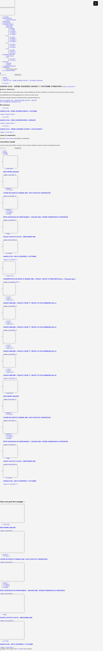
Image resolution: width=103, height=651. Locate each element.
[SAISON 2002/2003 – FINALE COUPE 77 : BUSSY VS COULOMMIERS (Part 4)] (9, 361)
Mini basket (9, 27)
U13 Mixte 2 (13, 40)
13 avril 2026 (12, 259)
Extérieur (8, 64)
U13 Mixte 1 (13, 38)
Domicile (8, 63)
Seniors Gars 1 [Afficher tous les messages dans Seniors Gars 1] (10, 275)
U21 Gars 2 (13, 60)
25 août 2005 (11, 306)
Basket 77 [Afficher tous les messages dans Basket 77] (9, 188)
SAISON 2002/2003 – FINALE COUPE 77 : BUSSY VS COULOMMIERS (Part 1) (29, 303)
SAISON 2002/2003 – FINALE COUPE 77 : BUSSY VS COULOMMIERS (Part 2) (29, 327)
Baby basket (9, 25)
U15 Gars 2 (13, 47)
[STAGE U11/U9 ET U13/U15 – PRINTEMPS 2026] (10, 226)
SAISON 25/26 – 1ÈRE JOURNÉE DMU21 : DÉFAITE (18, 120)
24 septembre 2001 (13, 282)
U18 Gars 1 (13, 51)
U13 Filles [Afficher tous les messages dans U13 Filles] (9, 253)
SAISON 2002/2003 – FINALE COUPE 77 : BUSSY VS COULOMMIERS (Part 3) (29, 351)
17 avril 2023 (8, 132)
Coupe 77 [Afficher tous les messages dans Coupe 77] (8, 298)
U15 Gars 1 (13, 46)
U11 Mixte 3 (13, 34)
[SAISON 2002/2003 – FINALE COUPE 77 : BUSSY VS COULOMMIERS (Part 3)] (9, 337)
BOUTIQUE (6, 21)
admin (64, 86)
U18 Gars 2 (13, 53)
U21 (7, 57)
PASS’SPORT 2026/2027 (11, 172)
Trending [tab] (5, 154)
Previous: (18, 100)
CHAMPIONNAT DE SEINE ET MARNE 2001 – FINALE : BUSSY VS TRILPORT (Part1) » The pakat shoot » (39, 279)
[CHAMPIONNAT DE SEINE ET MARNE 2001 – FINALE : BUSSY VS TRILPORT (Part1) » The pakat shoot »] (9, 267)
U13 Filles (12, 37)
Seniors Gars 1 (10, 56)
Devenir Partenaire (11, 20)
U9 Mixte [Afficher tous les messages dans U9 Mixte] (8, 214)
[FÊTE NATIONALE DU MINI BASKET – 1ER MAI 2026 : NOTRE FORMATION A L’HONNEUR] (10, 202)
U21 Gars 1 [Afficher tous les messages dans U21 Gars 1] (6, 83)
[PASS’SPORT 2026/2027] (10, 161)
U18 (7, 48)
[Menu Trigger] (95, 3)
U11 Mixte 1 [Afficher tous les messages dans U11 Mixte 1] (9, 189)
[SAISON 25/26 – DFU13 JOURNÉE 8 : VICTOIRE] (10, 246)
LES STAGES (7, 22)
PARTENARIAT (7, 18)
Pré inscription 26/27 (11, 69)
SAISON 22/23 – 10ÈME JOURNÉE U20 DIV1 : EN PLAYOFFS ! (21, 129)
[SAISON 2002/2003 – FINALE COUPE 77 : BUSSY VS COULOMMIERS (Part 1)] (9, 288)
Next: (10, 102)
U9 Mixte (12, 28)
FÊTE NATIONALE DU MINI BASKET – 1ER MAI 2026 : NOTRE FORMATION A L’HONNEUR (35, 217)
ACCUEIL (6, 17)
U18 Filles (12, 50)
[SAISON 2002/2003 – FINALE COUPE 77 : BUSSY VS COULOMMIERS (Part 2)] (9, 312)
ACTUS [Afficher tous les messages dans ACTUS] (8, 297)
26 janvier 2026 (9, 114)
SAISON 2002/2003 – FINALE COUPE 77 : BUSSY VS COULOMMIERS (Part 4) (29, 375)
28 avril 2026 (12, 240)
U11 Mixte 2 (13, 33)
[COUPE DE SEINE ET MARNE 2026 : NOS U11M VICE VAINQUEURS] (10, 181)
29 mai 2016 (70, 86)
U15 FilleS (12, 44)
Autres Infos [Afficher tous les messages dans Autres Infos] (9, 168)
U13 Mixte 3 (13, 41)
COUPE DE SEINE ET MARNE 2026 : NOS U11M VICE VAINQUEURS (27, 193)
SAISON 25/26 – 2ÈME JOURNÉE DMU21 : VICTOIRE (18, 111)
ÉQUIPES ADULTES (8, 54)
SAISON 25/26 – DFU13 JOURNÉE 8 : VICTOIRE (19, 256)
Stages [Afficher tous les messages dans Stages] (8, 233)
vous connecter (10, 138)
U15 (7, 43)
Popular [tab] (5, 152)
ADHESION (6, 67)
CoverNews (21, 648)
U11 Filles (12, 30)
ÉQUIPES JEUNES (8, 24)
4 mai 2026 (11, 175)
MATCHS (5, 61)
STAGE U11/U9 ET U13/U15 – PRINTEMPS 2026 (19, 237)
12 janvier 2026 (9, 123)
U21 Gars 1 (13, 59)
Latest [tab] (4, 151)
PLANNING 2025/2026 (9, 66)
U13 (7, 35)
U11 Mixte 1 (13, 31)
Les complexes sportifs (9, 70)
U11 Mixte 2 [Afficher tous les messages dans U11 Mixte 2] (9, 212)
